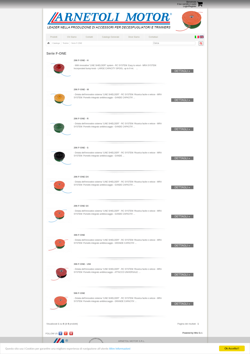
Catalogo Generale (110, 37)
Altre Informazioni (119, 348)
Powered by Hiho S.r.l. (193, 333)
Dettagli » (182, 70)
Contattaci (153, 37)
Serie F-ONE (76, 43)
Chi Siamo (72, 37)
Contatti (89, 37)
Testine (66, 43)
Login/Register (189, 6)
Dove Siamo (133, 37)
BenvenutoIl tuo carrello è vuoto (186, 3)
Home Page (48, 43)
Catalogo (56, 43)
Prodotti (53, 37)
